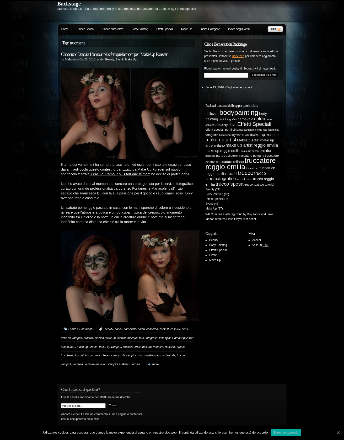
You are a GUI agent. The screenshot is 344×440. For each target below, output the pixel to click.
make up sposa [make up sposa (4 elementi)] (249, 151)
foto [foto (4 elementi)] (265, 129)
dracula (88, 338)
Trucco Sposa (85, 29)
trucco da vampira (124, 355)
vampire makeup (118, 364)
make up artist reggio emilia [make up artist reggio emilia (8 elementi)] (252, 145)
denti (185, 329)
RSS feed (238, 56)
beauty (109, 329)
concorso (152, 329)
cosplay (175, 329)
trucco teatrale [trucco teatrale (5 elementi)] (254, 184)
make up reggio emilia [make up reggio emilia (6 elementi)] (223, 151)
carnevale (130, 329)
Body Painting (139, 29)
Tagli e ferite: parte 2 (239, 87)
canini (118, 329)
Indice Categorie (210, 29)
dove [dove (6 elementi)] (232, 125)
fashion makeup (127, 338)
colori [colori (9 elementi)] (259, 118)
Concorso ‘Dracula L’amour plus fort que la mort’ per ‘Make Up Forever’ (114, 54)
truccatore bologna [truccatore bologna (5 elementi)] (251, 155)
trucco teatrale (166, 355)
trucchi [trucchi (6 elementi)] (232, 174)
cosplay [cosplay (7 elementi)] (221, 124)
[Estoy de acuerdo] (338, 432)
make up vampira (110, 346)
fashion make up (105, 338)
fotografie (151, 338)
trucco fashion (147, 355)
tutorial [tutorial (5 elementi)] (269, 184)
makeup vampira (152, 346)
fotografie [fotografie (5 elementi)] (211, 135)
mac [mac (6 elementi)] (245, 135)
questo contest (100, 169)
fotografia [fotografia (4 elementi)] (273, 129)
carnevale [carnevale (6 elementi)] (245, 119)
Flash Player (234, 219)
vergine (135, 364)
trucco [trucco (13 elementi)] (245, 173)
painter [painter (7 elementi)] (265, 150)
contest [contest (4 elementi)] (209, 124)
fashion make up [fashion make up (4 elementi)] (252, 129)
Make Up (186, 29)
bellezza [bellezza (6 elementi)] (212, 114)
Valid (260, 245)
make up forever (87, 346)
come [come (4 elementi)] (269, 119)
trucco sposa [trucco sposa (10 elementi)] (230, 184)
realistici (170, 346)
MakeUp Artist (132, 346)
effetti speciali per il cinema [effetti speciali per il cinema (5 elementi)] (224, 129)
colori (141, 329)
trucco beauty (103, 355)
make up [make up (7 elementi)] (257, 134)
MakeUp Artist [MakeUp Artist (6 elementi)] (248, 140)
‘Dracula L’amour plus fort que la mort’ (120, 174)
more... (156, 364)
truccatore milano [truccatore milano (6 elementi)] (230, 162)
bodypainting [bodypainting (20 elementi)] (239, 112)
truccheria (67, 355)
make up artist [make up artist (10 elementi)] (220, 139)
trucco (89, 355)
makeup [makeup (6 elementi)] (272, 135)
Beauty (109, 59)
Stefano (70, 59)
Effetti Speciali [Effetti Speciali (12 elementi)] (254, 124)
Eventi (120, 59)
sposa (181, 346)
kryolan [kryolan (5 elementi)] (236, 135)
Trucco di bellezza (112, 29)
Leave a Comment (80, 329)
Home (65, 29)
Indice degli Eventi (238, 29)
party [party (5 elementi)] (219, 155)
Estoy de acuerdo (286, 432)
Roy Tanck (253, 214)
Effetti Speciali (164, 29)
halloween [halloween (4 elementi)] (225, 135)
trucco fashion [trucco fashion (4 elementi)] (244, 179)
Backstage (69, 4)
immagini (165, 338)
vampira (78, 364)
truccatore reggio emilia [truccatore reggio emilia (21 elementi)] (240, 163)
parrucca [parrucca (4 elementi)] (210, 155)
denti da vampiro (71, 338)
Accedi (256, 240)
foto (141, 338)
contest (164, 329)
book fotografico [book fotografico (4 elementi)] (228, 119)
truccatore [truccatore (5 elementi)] (231, 155)
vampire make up (96, 364)
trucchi (79, 355)
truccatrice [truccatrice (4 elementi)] (252, 168)
